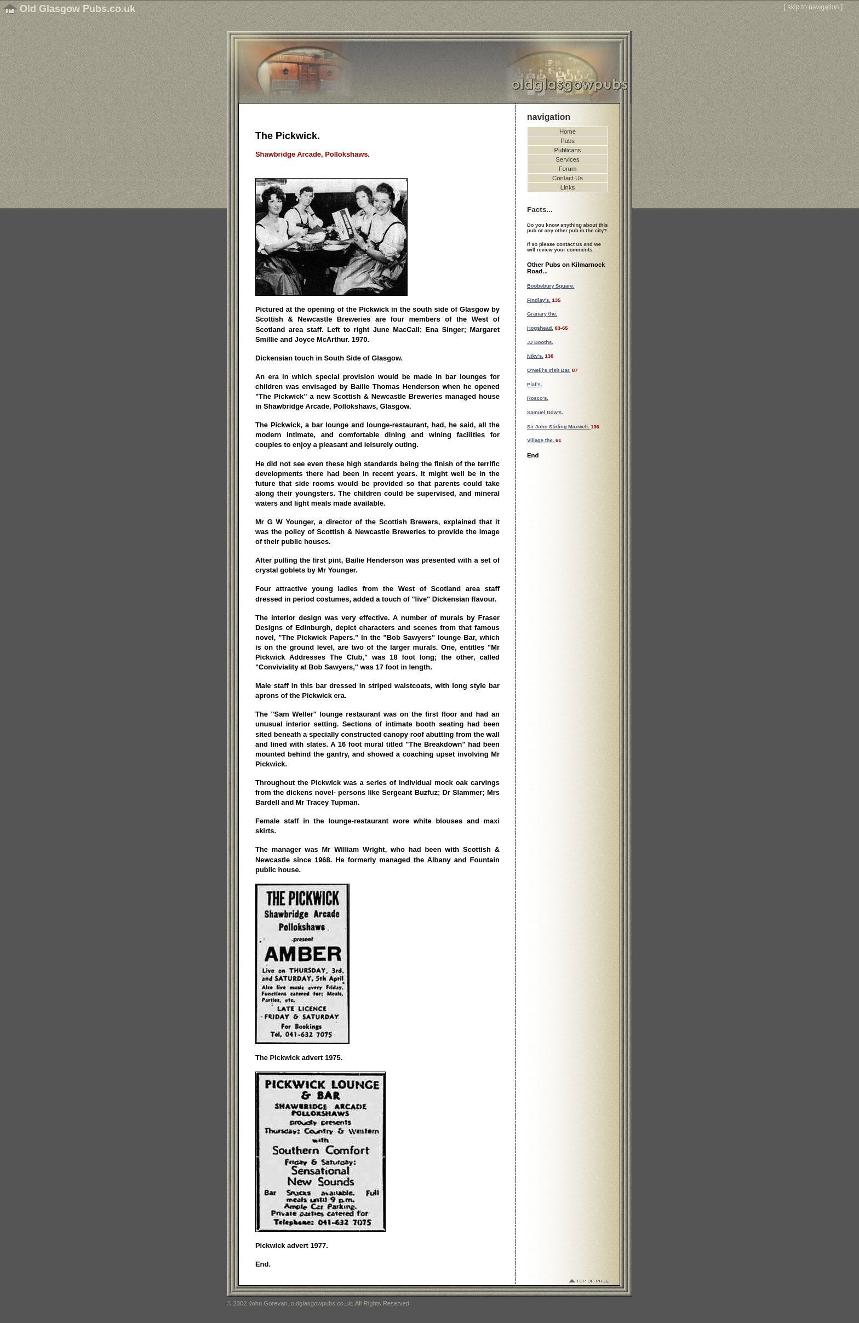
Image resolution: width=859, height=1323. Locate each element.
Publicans (567, 150)
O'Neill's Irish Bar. (549, 370)
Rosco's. (537, 398)
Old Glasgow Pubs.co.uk (77, 8)
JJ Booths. (540, 342)
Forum (568, 168)
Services (567, 159)
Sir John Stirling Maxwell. (559, 426)
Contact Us (567, 178)
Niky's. (535, 356)
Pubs (567, 141)
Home (567, 131)
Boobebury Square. (550, 286)
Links (567, 187)
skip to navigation (813, 7)
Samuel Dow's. (545, 412)
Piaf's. (534, 384)
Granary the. (542, 314)
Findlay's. (539, 300)
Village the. (541, 440)
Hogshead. (540, 328)
